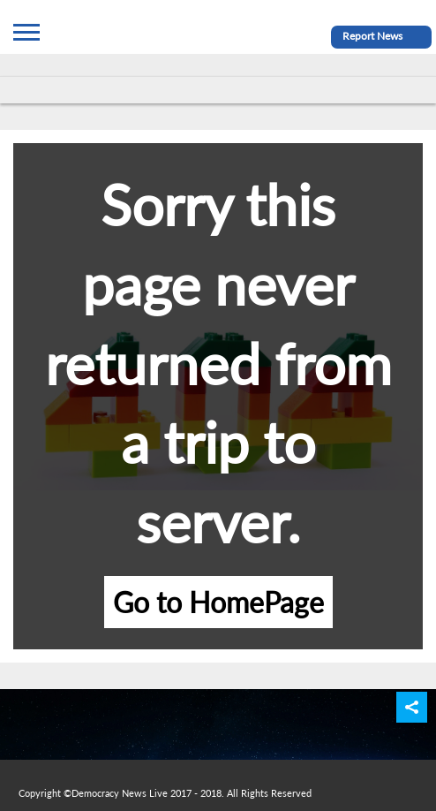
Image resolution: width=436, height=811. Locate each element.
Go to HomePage (218, 602)
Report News (372, 35)
